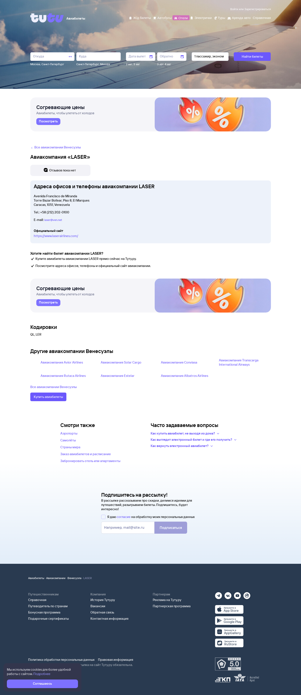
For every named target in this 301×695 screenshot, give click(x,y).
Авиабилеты (36, 578)
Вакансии (97, 606)
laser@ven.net (53, 220)
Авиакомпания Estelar (117, 376)
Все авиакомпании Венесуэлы (53, 387)
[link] (48, 121)
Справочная (37, 600)
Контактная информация (109, 618)
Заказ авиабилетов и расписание (85, 454)
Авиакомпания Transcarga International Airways (238, 362)
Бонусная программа (44, 612)
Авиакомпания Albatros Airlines (184, 376)
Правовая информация (115, 660)
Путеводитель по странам (48, 606)
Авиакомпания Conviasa (179, 362)
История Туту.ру (102, 600)
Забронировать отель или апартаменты (90, 461)
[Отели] (181, 17)
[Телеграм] (218, 594)
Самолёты (68, 440)
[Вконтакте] (228, 594)
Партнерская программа (172, 606)
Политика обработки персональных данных (61, 660)
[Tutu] (47, 17)
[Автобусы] (162, 17)
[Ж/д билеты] (140, 17)
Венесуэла (74, 578)
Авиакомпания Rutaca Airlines (63, 376)
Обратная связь (102, 612)
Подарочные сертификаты (48, 618)
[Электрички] (201, 17)
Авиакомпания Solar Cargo (121, 362)
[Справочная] (262, 17)
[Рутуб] (246, 594)
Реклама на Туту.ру (167, 600)
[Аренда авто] (239, 17)
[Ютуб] (237, 594)
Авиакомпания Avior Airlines (62, 362)
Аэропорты (68, 433)
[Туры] (219, 17)
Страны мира (70, 447)
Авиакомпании (56, 578)
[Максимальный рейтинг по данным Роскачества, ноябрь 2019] (228, 664)
